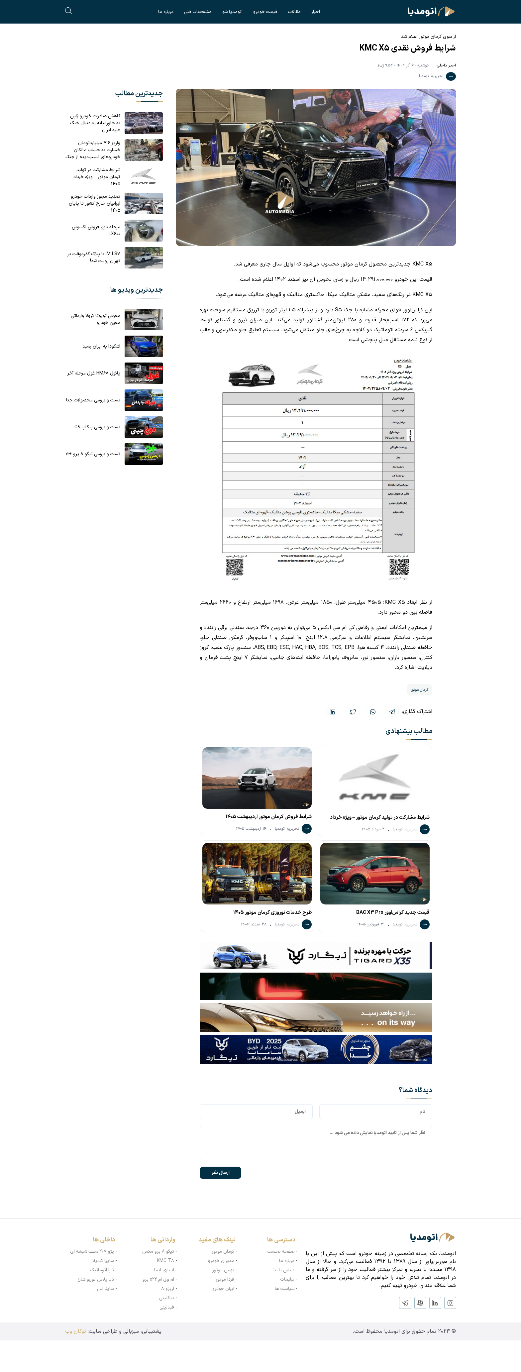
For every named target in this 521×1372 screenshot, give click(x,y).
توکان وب (75, 1331)
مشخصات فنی (198, 11)
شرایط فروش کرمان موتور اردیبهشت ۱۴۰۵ (269, 817)
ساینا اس (105, 1288)
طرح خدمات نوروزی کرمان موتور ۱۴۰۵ (272, 912)
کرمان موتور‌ (223, 1250)
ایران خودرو (223, 1288)
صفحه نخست (280, 1250)
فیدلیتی (166, 1306)
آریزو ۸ (167, 1288)
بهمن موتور (223, 1269)
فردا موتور (225, 1278)
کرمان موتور (419, 690)
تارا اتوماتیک (102, 1269)
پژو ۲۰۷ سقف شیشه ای (92, 1250)
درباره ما (165, 11)
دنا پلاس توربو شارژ (96, 1278)
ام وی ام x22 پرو (158, 1278)
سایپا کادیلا (103, 1260)
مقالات (294, 11)
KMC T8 (165, 1260)
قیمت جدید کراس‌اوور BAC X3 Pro (393, 912)
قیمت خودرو (265, 11)
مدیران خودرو (221, 1260)
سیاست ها (284, 1288)
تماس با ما (283, 1269)
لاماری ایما (164, 1269)
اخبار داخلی (446, 65)
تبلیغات (287, 1278)
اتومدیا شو (232, 11)
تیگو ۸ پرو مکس (158, 1250)
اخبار (315, 11)
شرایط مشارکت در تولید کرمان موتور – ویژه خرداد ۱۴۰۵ (380, 818)
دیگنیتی (166, 1297)
